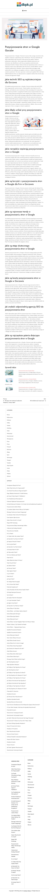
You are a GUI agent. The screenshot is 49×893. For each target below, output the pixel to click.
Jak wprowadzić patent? (12, 552)
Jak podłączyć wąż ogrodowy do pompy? (16, 667)
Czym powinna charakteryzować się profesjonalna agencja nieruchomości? (23, 704)
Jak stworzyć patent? (11, 568)
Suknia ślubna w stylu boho (13, 608)
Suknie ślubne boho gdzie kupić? (14, 654)
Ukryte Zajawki (10, 465)
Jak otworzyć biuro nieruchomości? (14, 696)
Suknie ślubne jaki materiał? (13, 635)
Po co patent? (10, 533)
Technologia (9, 457)
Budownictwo (10, 417)
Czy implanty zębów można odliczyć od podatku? (18, 509)
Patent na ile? (10, 557)
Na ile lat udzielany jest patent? (14, 555)
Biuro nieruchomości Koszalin (13, 731)
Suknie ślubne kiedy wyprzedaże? (14, 646)
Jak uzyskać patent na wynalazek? (14, 597)
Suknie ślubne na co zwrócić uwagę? (15, 643)
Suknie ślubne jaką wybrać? (13, 616)
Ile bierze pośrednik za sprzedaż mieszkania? (17, 736)
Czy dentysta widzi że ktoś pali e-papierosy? (17, 515)
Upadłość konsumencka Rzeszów (14, 630)
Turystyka (9, 463)
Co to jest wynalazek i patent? (13, 600)
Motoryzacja (9, 433)
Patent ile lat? (10, 576)
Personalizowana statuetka (12, 531)
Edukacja (9, 420)
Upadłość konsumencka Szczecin (14, 632)
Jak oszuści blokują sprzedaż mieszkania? (16, 723)
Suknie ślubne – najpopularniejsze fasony (16, 627)
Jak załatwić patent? (11, 565)
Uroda (8, 468)
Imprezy (8, 425)
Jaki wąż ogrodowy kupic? (13, 662)
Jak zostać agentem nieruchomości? (15, 747)
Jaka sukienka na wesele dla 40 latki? (15, 648)
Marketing (9, 428)
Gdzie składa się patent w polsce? (14, 560)
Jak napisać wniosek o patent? (14, 541)
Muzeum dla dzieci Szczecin (13, 739)
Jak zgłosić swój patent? (12, 603)
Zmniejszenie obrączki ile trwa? (14, 485)
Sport (8, 455)
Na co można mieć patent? (13, 584)
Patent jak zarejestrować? (12, 587)
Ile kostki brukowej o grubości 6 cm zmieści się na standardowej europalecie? (24, 504)
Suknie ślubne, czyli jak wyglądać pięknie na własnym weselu (21, 621)
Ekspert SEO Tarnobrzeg (12, 523)
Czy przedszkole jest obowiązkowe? (15, 498)
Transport (9, 460)
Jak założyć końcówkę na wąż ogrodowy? (16, 680)
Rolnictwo (9, 449)
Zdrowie (8, 476)
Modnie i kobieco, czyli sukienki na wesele (16, 624)
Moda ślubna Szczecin (12, 651)
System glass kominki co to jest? (14, 520)
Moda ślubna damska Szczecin (13, 640)
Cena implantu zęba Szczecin (13, 517)
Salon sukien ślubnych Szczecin (14, 638)
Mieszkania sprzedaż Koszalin (13, 699)
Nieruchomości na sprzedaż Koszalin (15, 715)
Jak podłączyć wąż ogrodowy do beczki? (16, 672)
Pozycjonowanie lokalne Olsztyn (14, 507)
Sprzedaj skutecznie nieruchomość (14, 702)
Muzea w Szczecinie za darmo (14, 726)
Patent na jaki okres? (11, 563)
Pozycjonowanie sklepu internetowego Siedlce (17, 525)
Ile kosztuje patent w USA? (13, 549)
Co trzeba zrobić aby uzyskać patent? (15, 536)
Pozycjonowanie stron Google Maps (26, 370)
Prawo (8, 444)
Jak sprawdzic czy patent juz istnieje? (15, 605)
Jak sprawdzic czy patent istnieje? (14, 547)
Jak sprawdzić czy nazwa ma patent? (15, 539)
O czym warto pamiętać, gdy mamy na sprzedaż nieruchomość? (21, 707)
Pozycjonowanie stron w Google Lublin (27, 387)
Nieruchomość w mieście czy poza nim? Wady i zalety (19, 720)
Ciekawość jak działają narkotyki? (14, 528)
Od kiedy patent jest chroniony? (14, 592)
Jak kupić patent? (10, 579)
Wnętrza (8, 473)
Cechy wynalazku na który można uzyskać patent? (18, 589)
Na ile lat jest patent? (11, 544)
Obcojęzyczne (10, 439)
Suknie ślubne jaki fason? (12, 619)
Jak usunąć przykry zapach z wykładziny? (16, 496)
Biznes (8, 414)
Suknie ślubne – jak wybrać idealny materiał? (17, 611)
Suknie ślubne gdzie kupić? (13, 656)
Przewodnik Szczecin (11, 710)
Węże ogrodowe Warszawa (13, 664)
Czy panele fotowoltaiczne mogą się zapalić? (17, 490)
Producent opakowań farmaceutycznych (15, 501)
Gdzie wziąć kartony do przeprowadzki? (16, 488)
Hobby (8, 422)
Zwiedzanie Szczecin (11, 694)
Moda (8, 431)
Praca (8, 441)
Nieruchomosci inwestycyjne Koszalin (15, 712)
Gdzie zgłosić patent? (11, 571)
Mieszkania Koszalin (11, 742)
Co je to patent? (10, 573)
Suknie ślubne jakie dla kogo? (13, 613)
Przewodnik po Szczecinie (12, 691)
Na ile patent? (10, 595)
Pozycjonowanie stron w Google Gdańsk (27, 379)
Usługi (8, 471)
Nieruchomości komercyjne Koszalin (15, 750)
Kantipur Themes (27, 891)
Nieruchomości (10, 436)
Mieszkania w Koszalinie (12, 728)
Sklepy (8, 452)
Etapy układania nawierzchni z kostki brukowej (17, 493)
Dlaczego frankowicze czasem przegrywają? (16, 512)
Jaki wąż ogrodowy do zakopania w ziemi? (17, 675)
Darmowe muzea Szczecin (12, 734)
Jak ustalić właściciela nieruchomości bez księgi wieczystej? (20, 718)
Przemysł (9, 447)
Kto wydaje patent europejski (13, 581)
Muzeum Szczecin (11, 744)
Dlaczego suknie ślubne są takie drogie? (16, 659)
